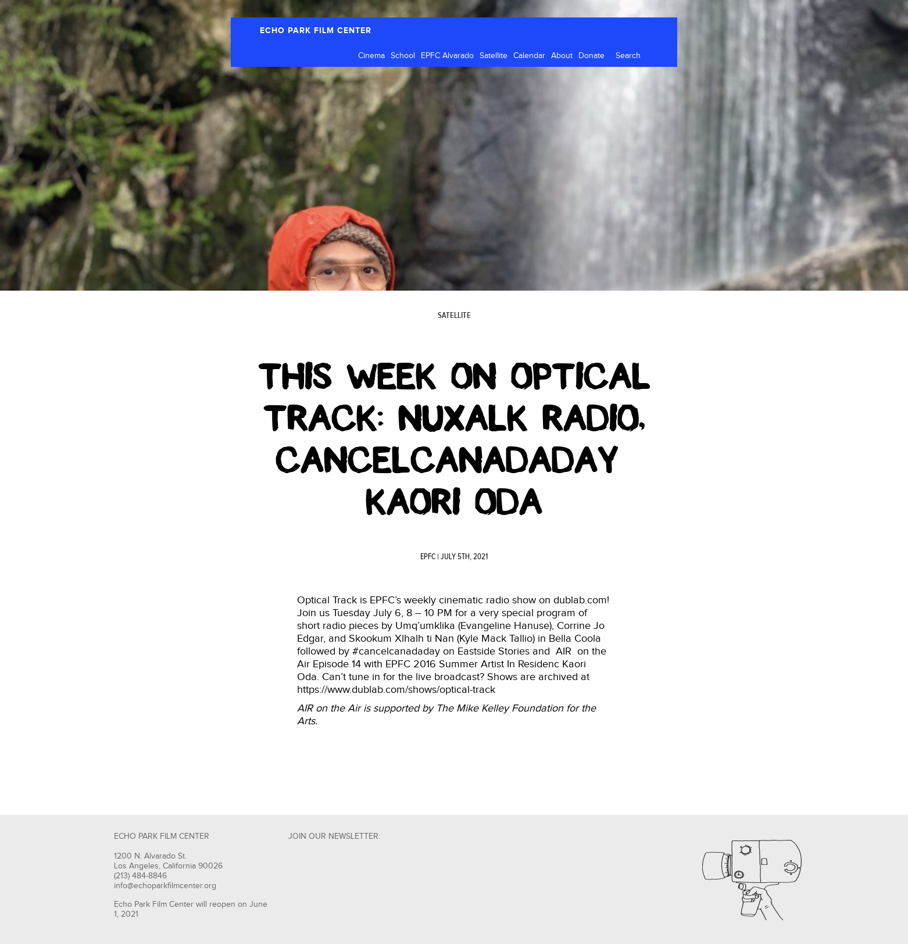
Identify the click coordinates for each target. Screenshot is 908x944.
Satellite (493, 55)
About (562, 55)
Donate (591, 55)
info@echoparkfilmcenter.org (165, 886)
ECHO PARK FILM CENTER (315, 30)
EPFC (427, 557)
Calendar (529, 55)
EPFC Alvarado (447, 55)
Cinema (371, 55)
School (403, 55)
